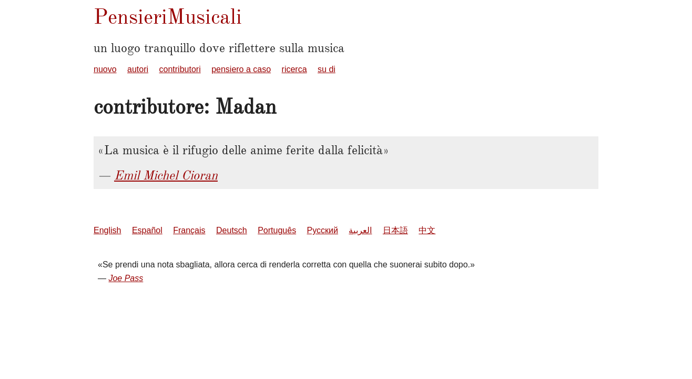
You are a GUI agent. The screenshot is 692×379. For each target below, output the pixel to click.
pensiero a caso (241, 69)
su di (326, 69)
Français (189, 230)
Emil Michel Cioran (166, 175)
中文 (427, 230)
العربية (360, 230)
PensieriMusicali (168, 16)
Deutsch (231, 230)
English (107, 230)
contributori (180, 69)
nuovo (105, 69)
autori (137, 69)
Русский (322, 230)
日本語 (395, 230)
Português (277, 230)
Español (147, 230)
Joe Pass (125, 278)
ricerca (294, 69)
